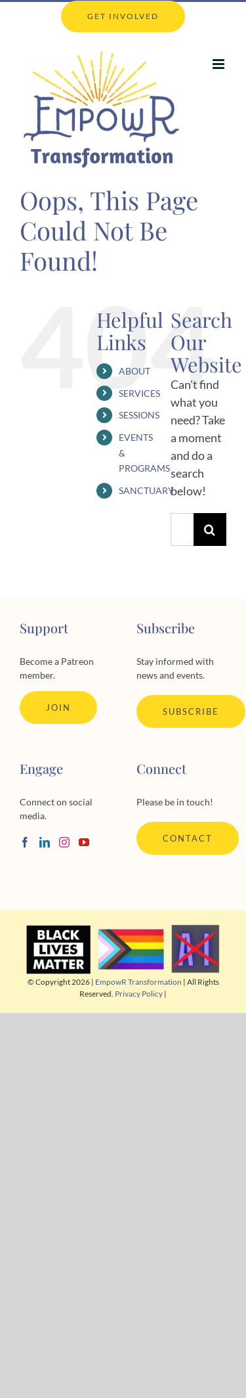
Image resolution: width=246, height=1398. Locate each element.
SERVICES (139, 393)
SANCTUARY (146, 490)
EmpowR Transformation (138, 982)
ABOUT (134, 370)
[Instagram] (64, 842)
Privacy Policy (139, 994)
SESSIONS (139, 414)
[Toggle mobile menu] (219, 64)
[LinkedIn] (44, 842)
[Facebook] (25, 842)
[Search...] (182, 529)
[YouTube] (84, 842)
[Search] (210, 529)
